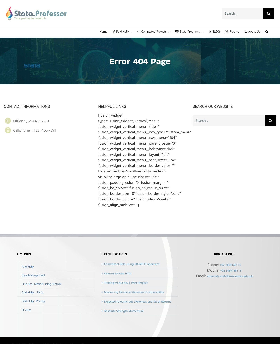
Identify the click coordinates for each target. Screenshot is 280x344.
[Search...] (242, 13)
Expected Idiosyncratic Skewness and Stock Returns (137, 301)
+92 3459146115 (230, 265)
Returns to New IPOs (117, 273)
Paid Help (27, 266)
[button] (266, 32)
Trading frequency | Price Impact (126, 283)
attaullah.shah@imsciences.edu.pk (230, 276)
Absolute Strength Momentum (124, 311)
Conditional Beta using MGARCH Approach (132, 264)
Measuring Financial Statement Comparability (134, 292)
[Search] (268, 13)
